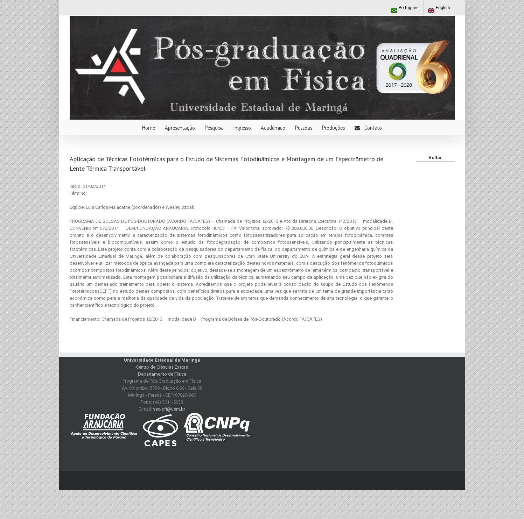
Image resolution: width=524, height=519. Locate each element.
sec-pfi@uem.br (169, 409)
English (439, 9)
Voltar (435, 157)
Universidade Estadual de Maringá (162, 360)
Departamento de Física (162, 374)
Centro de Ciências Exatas (162, 367)
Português (405, 9)
